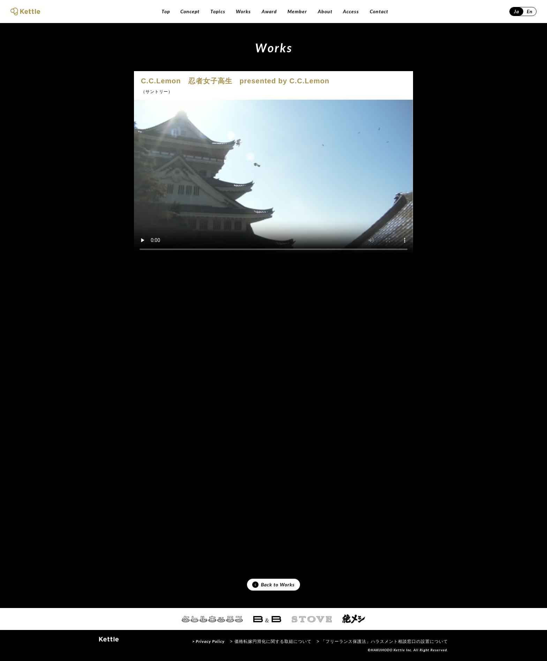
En (530, 11)
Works (243, 11)
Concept (190, 11)
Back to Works (273, 585)
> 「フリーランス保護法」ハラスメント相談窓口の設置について (382, 641)
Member (297, 11)
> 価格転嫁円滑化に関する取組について (270, 641)
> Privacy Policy (208, 641)
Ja (516, 11)
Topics (217, 11)
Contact (379, 11)
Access (351, 11)
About (325, 11)
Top (166, 11)
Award (269, 11)
